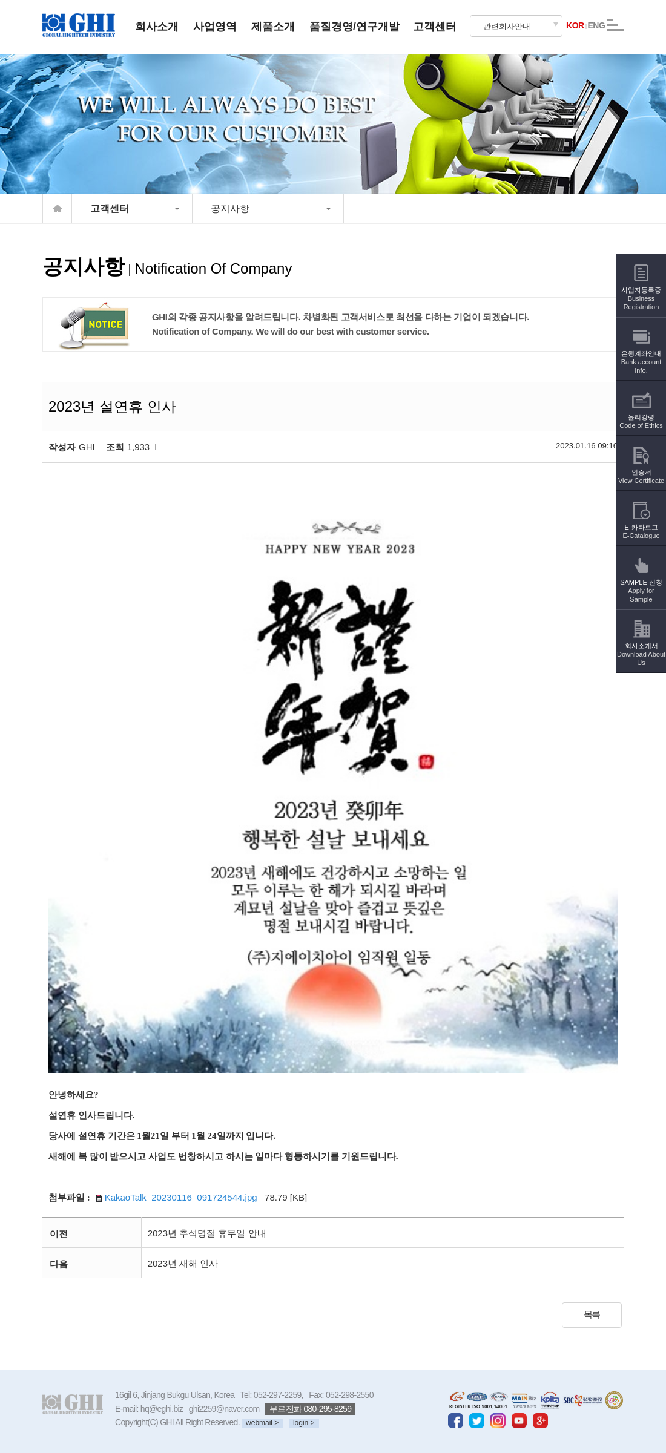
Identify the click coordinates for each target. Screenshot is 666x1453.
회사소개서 (641, 646)
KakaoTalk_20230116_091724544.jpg (175, 1197)
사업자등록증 (641, 290)
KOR (575, 25)
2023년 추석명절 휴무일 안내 (207, 1233)
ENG (596, 25)
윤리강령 (641, 413)
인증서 (641, 468)
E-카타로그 (640, 523)
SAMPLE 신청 (641, 582)
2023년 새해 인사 (183, 1263)
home (57, 208)
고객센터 (109, 208)
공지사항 (230, 208)
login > (304, 1423)
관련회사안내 (506, 26)
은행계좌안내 (641, 353)
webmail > (262, 1423)
